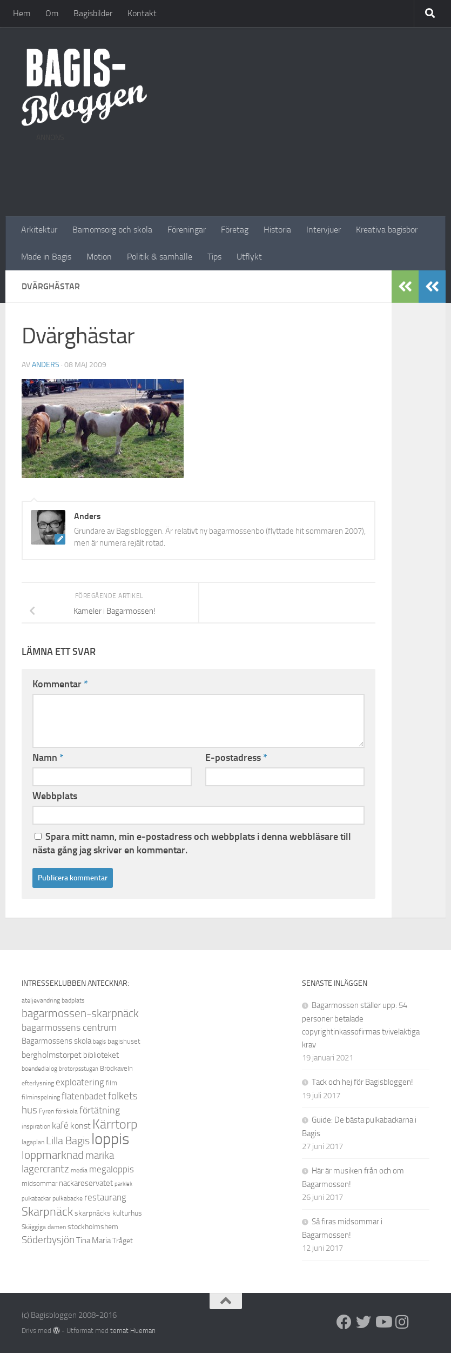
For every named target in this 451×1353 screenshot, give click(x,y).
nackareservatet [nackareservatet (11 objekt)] (86, 1183)
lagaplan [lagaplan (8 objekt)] (33, 1142)
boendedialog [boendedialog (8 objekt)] (39, 1068)
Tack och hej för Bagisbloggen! (362, 1082)
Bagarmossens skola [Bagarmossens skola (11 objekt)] (56, 1041)
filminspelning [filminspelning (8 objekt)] (41, 1097)
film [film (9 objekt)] (111, 1083)
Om (51, 13)
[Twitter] (363, 1322)
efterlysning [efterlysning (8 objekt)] (38, 1083)
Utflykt (249, 256)
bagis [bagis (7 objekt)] (99, 1041)
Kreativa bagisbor (387, 229)
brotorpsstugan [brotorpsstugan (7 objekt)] (78, 1068)
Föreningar (186, 229)
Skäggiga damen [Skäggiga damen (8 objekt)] (44, 1227)
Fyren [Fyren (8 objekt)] (46, 1111)
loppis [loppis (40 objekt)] (110, 1139)
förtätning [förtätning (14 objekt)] (99, 1110)
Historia (277, 229)
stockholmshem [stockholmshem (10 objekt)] (93, 1226)
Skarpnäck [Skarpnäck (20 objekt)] (47, 1212)
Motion (99, 256)
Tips (214, 256)
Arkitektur (39, 229)
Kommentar (60, 684)
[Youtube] (383, 1322)
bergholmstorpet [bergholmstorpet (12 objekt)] (52, 1055)
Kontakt (142, 13)
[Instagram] (402, 1322)
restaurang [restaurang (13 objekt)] (105, 1197)
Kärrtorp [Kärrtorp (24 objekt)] (115, 1124)
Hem (21, 13)
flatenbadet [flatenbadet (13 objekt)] (84, 1096)
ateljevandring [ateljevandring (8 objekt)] (41, 1000)
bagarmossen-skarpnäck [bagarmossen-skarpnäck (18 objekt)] (80, 1013)
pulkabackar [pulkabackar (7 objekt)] (36, 1198)
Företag (234, 229)
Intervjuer (323, 229)
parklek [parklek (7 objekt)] (123, 1184)
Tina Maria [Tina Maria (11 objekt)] (93, 1240)
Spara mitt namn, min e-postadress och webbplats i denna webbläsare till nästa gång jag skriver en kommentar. (191, 843)
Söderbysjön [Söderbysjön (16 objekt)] (48, 1239)
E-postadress (236, 758)
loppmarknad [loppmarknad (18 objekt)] (53, 1155)
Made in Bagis (46, 256)
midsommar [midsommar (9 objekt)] (39, 1183)
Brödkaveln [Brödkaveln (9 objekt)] (116, 1068)
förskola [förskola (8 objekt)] (67, 1111)
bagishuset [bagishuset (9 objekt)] (123, 1041)
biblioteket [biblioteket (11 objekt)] (101, 1055)
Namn (48, 758)
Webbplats (54, 796)
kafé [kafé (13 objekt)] (60, 1125)
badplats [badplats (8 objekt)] (73, 1000)
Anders (45, 364)
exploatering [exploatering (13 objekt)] (80, 1082)
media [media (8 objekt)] (79, 1170)
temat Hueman (133, 1331)
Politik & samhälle (159, 256)
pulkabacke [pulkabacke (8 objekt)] (67, 1198)
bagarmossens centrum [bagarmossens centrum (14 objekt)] (69, 1027)
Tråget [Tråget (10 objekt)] (122, 1240)
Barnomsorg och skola (112, 229)
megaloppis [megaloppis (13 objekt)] (111, 1169)
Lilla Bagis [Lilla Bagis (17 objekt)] (68, 1140)
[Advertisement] (232, 172)
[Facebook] (344, 1322)
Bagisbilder (92, 13)
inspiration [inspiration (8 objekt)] (36, 1126)
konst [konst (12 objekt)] (80, 1125)
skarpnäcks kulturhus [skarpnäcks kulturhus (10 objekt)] (108, 1213)
